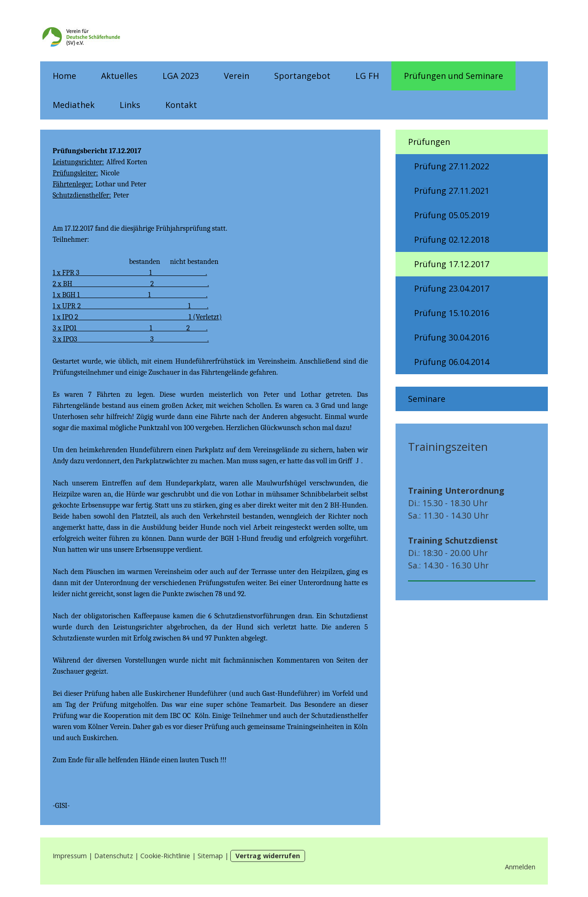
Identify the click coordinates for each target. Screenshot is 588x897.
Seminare (426, 398)
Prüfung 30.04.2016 (451, 337)
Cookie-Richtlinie (165, 855)
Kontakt (181, 104)
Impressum (70, 855)
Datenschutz (113, 855)
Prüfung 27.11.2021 (451, 190)
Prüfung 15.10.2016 (451, 312)
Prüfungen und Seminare (453, 75)
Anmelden (520, 866)
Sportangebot (302, 75)
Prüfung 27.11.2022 (451, 166)
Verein (236, 75)
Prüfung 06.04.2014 (451, 361)
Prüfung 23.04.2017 (451, 288)
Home (64, 75)
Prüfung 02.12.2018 (451, 239)
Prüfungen (429, 141)
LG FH (367, 75)
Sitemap (210, 855)
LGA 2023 (180, 75)
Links (130, 104)
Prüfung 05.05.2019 (451, 215)
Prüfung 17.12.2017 (451, 263)
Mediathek (74, 104)
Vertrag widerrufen (267, 855)
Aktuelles (119, 75)
